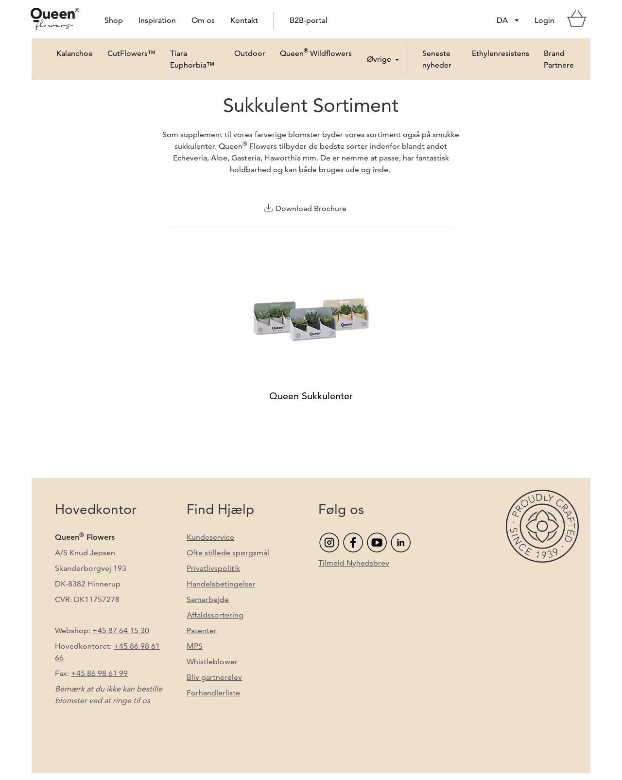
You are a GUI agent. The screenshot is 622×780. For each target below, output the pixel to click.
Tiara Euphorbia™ (192, 59)
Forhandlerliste (213, 692)
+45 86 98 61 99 (99, 673)
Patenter (202, 630)
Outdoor (249, 53)
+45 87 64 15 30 (120, 630)
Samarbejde (208, 599)
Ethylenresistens (500, 53)
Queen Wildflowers (316, 59)
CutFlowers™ (131, 53)
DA (502, 20)
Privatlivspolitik (213, 568)
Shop (113, 20)
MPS (195, 646)
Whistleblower (212, 661)
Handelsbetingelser (221, 583)
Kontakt (244, 20)
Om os (203, 20)
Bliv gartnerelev (214, 677)
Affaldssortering (215, 615)
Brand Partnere (559, 59)
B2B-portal (309, 20)
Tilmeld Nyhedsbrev (353, 562)
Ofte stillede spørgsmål (228, 552)
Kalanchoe (74, 53)
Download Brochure (311, 208)
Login (544, 20)
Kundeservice (210, 537)
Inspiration (157, 20)
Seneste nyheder (436, 59)
